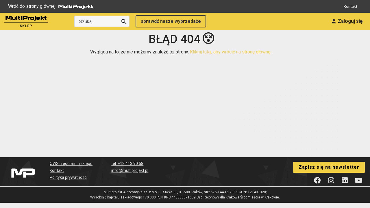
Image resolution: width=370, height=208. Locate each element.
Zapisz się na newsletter (329, 160)
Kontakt (349, 6)
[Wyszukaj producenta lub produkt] (102, 21)
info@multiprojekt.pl (129, 164)
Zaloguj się (343, 21)
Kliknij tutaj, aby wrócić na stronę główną (231, 45)
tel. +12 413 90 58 (127, 157)
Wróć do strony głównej (52, 6)
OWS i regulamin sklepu (71, 157)
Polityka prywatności (68, 171)
